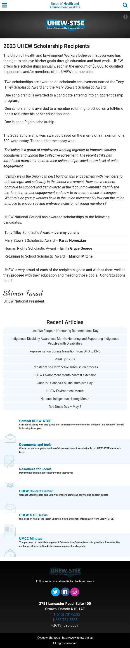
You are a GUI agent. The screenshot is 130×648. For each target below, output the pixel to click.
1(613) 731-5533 (66, 614)
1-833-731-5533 (65, 620)
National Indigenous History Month (64, 399)
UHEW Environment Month (65, 391)
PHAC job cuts (65, 359)
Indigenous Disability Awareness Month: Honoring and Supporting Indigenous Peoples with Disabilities (65, 341)
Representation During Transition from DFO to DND (65, 351)
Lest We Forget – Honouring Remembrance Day (65, 331)
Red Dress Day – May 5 (65, 407)
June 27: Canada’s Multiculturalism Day (65, 383)
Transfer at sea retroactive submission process (65, 367)
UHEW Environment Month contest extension (65, 375)
